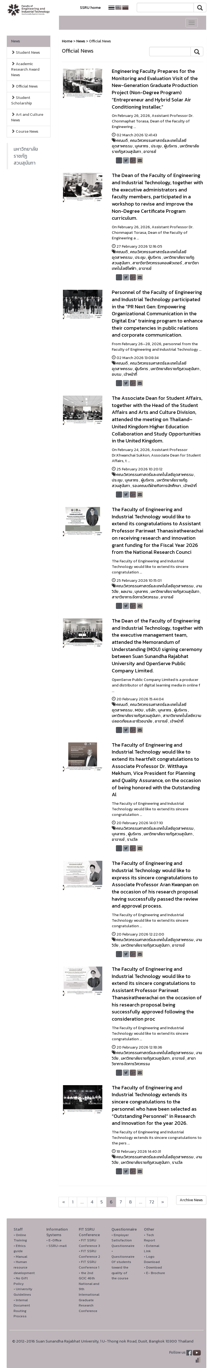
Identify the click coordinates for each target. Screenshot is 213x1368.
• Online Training (20, 1237)
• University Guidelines (23, 1291)
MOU (139, 710)
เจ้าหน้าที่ (130, 374)
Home (67, 41)
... (82, 1201)
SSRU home (90, 8)
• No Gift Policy (21, 1280)
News (15, 41)
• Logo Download (152, 1259)
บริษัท (150, 710)
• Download (153, 1267)
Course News (24, 131)
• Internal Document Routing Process (22, 1308)
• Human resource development (24, 1267)
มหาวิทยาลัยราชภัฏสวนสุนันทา (26, 155)
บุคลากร (141, 146)
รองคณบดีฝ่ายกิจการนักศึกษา (156, 486)
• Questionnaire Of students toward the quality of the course (123, 1264)
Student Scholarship (21, 100)
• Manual (20, 1256)
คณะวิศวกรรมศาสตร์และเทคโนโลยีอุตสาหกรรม (149, 143)
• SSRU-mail (56, 1245)
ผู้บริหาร (170, 146)
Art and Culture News (27, 117)
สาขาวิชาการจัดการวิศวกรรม (135, 597)
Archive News (191, 1200)
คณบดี (122, 141)
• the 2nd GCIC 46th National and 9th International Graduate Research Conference (89, 1291)
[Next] (64, 1202)
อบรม (116, 374)
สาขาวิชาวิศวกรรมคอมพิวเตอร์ (157, 263)
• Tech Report (149, 1237)
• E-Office (54, 1240)
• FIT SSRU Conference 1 (89, 1264)
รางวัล (132, 839)
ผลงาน (126, 592)
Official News (24, 86)
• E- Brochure (154, 1272)
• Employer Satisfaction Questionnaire (123, 1240)
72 (151, 1201)
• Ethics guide (20, 1248)
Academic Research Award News (25, 69)
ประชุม (156, 146)
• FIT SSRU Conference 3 (89, 1243)
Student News (25, 52)
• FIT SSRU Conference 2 (89, 1253)
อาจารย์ (149, 152)
